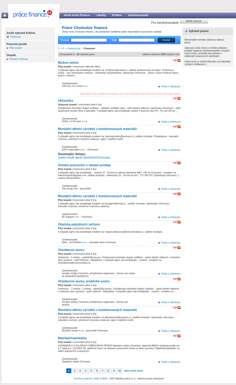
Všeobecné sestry (71, 250)
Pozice (65, 40)
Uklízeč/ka (65, 100)
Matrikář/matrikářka (72, 338)
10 (119, 370)
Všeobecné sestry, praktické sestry (84, 281)
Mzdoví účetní (68, 62)
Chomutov (103, 157)
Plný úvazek (15, 48)
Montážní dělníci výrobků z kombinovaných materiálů (97, 129)
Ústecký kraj (74, 48)
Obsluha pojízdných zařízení (79, 224)
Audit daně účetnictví (81, 157)
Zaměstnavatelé (138, 15)
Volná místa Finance (77, 15)
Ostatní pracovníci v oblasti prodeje (84, 165)
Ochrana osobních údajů (86, 378)
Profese (117, 15)
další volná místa (133, 370)
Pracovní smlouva (18, 59)
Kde (114, 40)
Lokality (101, 15)
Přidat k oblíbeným (171, 86)
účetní (62, 157)
